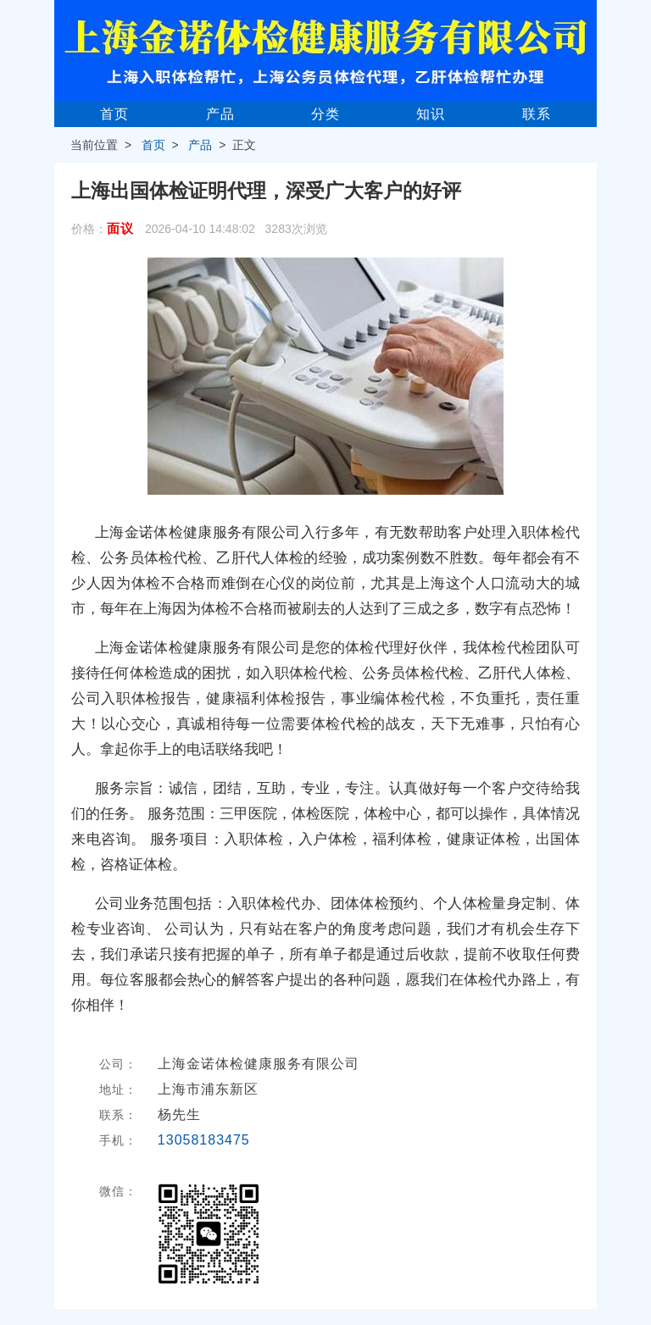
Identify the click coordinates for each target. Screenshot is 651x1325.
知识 (430, 114)
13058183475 (204, 1140)
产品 (220, 114)
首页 (114, 114)
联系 (536, 114)
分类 (325, 114)
